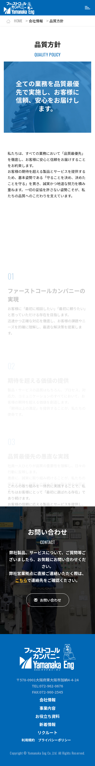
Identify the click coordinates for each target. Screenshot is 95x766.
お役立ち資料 (47, 716)
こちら (21, 580)
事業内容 (47, 708)
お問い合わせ (47, 600)
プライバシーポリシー (54, 740)
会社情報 (47, 700)
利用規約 (28, 740)
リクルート (47, 732)
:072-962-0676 (50, 685)
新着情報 (47, 724)
